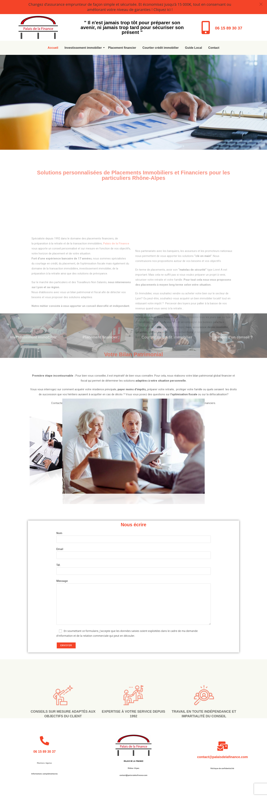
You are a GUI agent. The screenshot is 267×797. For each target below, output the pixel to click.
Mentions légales (44, 763)
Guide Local (193, 47)
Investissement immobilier (84, 47)
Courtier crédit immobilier (160, 47)
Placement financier (122, 47)
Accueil (53, 47)
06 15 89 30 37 (228, 28)
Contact (213, 47)
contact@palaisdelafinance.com (222, 757)
